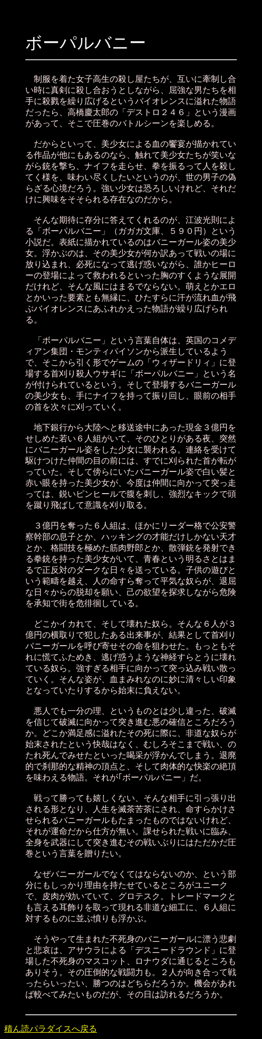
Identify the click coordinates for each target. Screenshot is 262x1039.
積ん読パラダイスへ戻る (50, 1028)
